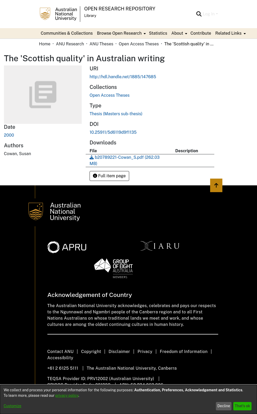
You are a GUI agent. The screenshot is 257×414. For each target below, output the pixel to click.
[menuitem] (121, 33)
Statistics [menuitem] (158, 33)
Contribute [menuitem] (200, 33)
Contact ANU (60, 351)
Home (45, 43)
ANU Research (70, 43)
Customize (12, 406)
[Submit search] (199, 14)
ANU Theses (101, 43)
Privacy (144, 351)
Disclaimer (119, 351)
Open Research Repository (119, 8)
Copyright (91, 351)
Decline (223, 406)
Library (90, 16)
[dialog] (128, 399)
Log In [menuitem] (209, 13)
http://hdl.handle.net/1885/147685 (123, 76)
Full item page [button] (109, 175)
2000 (9, 135)
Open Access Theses (139, 43)
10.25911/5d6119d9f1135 (113, 132)
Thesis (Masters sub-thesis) (116, 113)
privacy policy (66, 395)
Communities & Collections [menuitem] (67, 33)
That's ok (242, 406)
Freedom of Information (184, 351)
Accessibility (60, 357)
